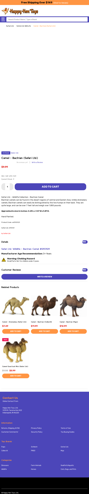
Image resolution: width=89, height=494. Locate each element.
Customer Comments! (9, 432)
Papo (3, 447)
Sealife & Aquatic (67, 465)
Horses (33, 469)
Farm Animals (36, 465)
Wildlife (4, 469)
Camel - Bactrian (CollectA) (41, 322)
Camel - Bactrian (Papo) (69, 322)
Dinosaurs (5, 465)
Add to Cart (50, 186)
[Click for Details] (61, 3)
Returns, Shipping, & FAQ (10, 428)
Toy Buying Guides (67, 432)
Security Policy (36, 432)
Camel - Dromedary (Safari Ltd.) (14, 322)
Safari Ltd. (64, 447)
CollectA (4, 451)
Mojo (62, 451)
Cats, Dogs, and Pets (68, 469)
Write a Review (37, 162)
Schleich (34, 447)
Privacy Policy (36, 428)
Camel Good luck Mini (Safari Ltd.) (15, 366)
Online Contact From (10, 401)
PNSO (33, 451)
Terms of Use (66, 428)
